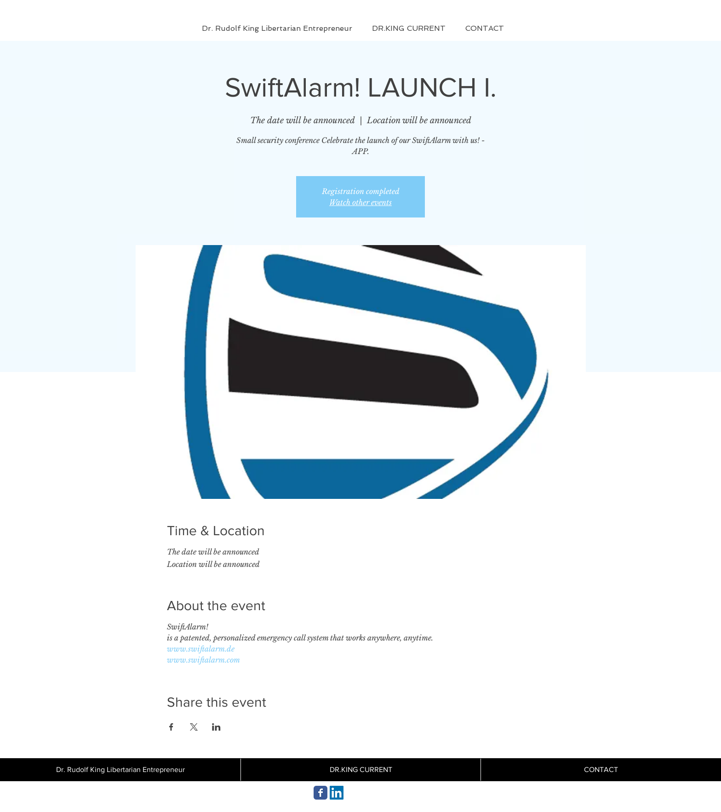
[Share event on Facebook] (171, 727)
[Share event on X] (193, 727)
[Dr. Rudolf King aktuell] (336, 793)
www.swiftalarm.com (203, 659)
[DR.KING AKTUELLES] (320, 793)
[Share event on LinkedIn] (216, 727)
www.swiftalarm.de (201, 648)
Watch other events (360, 202)
